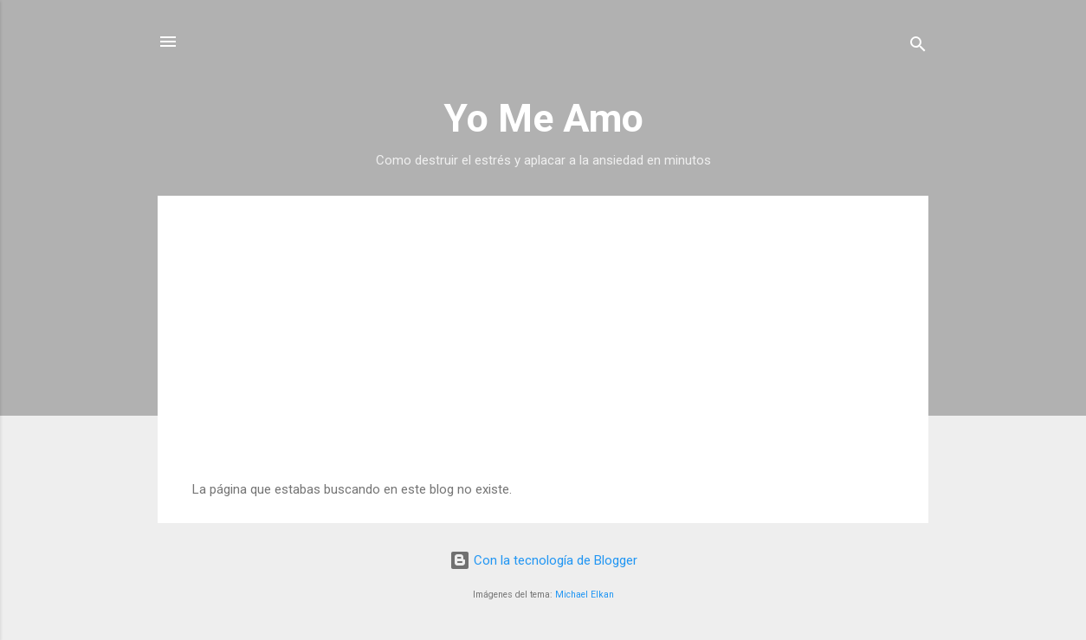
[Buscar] (918, 47)
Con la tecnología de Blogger (543, 560)
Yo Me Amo (543, 118)
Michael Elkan (584, 594)
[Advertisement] (543, 351)
